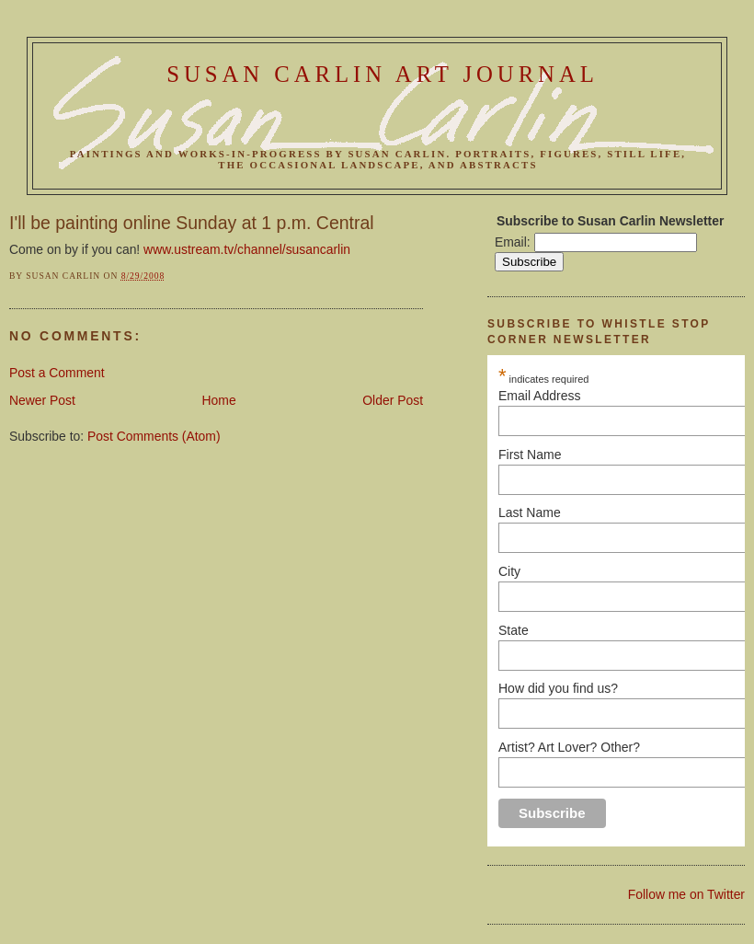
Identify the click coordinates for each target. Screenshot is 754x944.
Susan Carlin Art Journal (382, 74)
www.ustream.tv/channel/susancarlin (246, 249)
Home (219, 400)
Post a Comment (57, 372)
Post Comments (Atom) (154, 436)
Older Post (392, 400)
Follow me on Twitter (686, 894)
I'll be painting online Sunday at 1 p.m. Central (191, 223)
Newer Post (42, 400)
